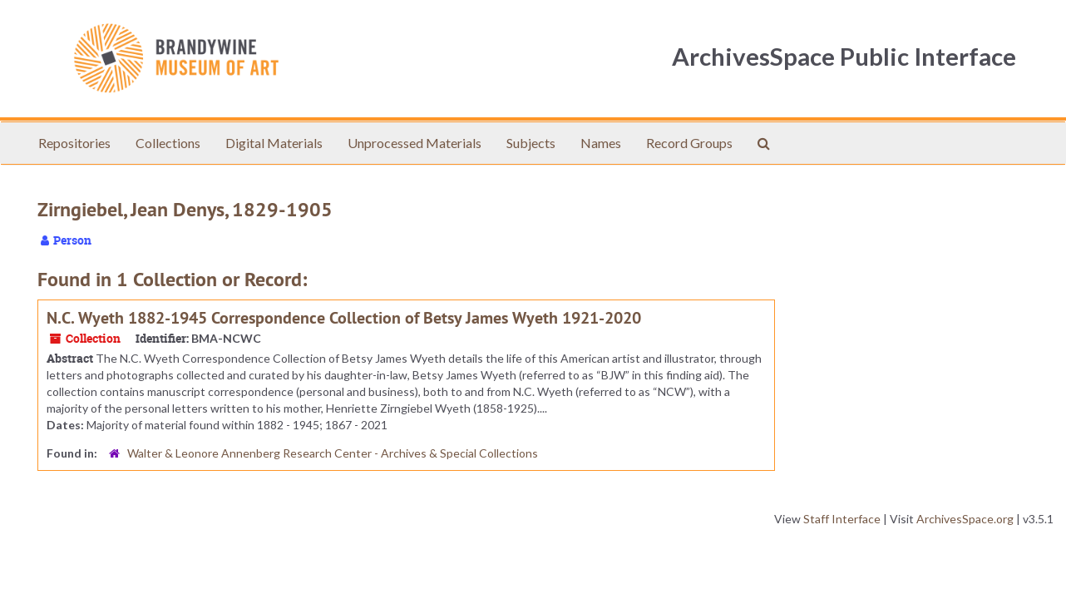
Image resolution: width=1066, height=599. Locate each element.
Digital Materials (274, 143)
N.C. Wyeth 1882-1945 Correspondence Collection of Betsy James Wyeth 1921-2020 (344, 318)
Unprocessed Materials (414, 143)
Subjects (530, 143)
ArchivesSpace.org (965, 519)
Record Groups (689, 143)
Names (600, 143)
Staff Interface (842, 519)
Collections (168, 143)
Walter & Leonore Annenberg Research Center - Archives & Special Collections (332, 453)
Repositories (74, 143)
